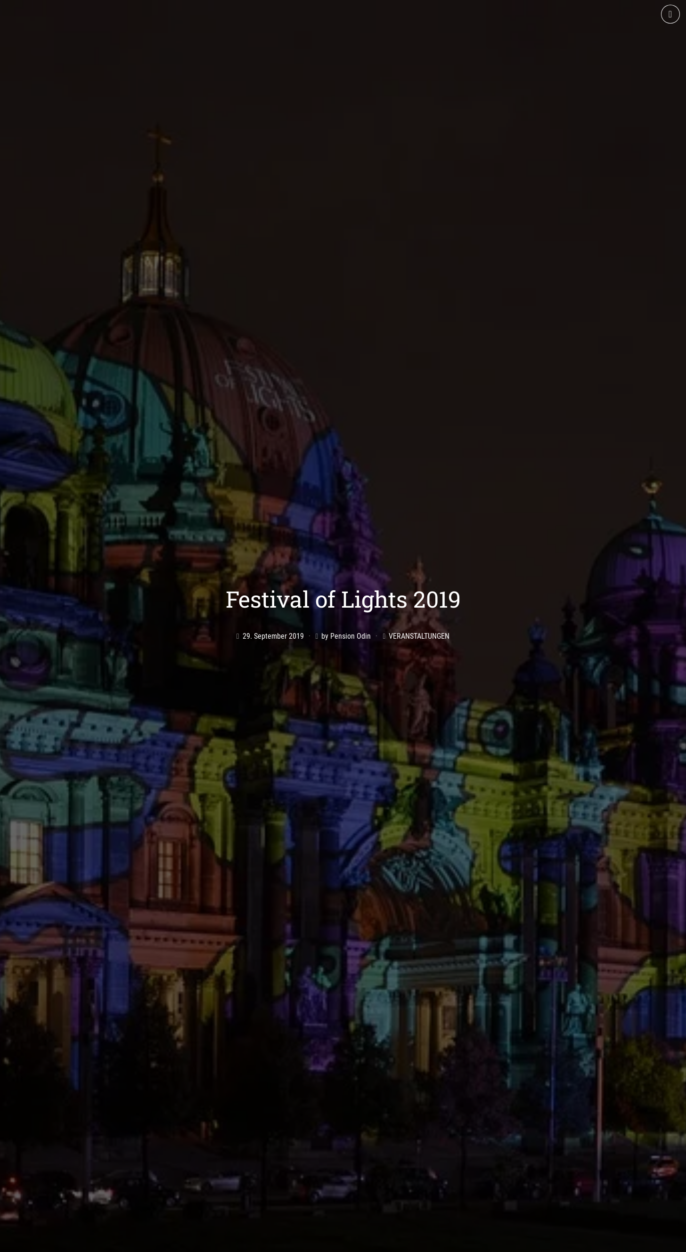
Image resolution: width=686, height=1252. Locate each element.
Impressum (467, 1241)
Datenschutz (517, 1241)
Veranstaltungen (419, 576)
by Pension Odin (346, 576)
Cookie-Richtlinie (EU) (583, 1241)
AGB (431, 1241)
